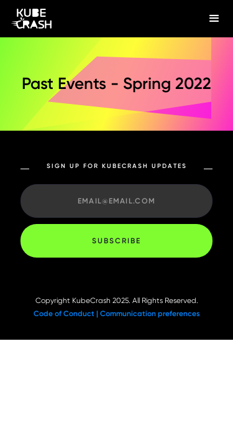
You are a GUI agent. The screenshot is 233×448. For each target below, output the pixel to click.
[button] (214, 18)
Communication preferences (150, 313)
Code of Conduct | (67, 313)
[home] (98, 19)
